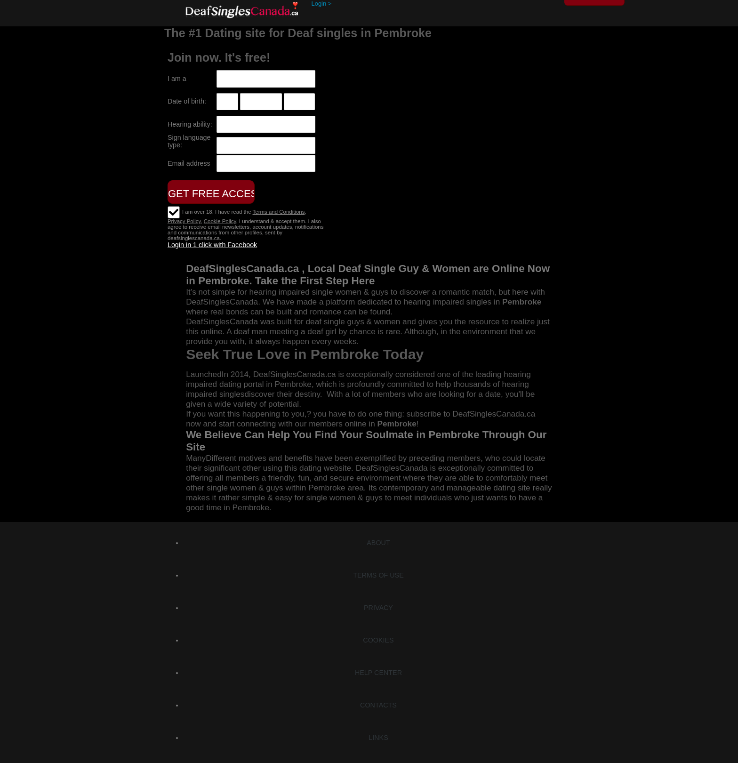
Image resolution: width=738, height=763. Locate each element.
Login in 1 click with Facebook (212, 245)
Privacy (378, 607)
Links (378, 737)
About (378, 542)
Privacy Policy (184, 221)
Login (322, 3)
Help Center (378, 672)
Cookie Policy (220, 221)
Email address (189, 163)
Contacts (378, 705)
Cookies (378, 640)
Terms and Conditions (279, 212)
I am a (177, 78)
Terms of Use (378, 575)
